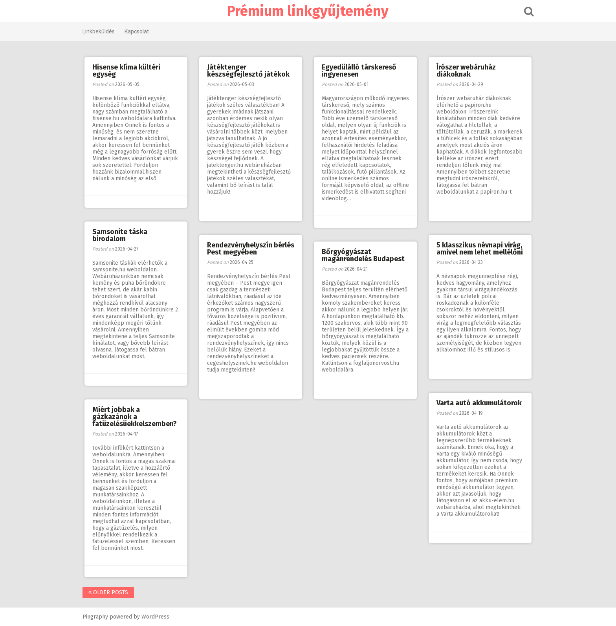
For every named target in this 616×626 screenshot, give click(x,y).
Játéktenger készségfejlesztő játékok (248, 71)
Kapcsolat (138, 31)
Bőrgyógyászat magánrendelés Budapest (363, 255)
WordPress (156, 616)
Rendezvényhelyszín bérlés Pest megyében (250, 248)
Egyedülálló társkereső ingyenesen (359, 71)
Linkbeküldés (100, 31)
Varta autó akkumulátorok (479, 403)
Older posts (109, 592)
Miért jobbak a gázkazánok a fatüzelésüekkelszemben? (134, 416)
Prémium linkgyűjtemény (308, 11)
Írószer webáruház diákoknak (466, 71)
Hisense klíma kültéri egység (126, 71)
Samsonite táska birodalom (119, 235)
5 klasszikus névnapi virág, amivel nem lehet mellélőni (479, 248)
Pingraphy (96, 616)
